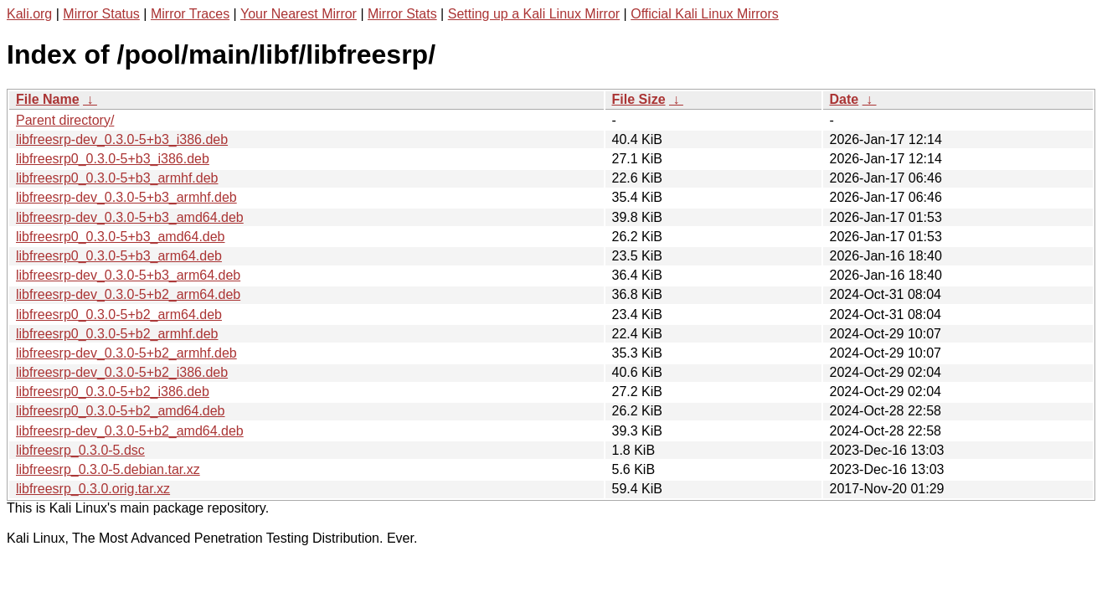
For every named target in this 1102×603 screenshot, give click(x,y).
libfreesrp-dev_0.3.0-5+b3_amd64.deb (130, 217)
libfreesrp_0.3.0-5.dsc (80, 450)
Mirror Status (101, 14)
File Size (639, 99)
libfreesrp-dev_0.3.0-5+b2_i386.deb (122, 372)
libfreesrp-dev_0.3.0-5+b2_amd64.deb (130, 431)
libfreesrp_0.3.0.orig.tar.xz (93, 489)
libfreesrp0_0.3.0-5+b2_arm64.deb (119, 314)
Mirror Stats (402, 14)
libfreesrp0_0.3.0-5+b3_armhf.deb (117, 178)
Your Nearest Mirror (298, 14)
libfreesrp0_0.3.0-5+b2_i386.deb (112, 391)
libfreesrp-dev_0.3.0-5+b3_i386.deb (122, 139)
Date (844, 99)
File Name (48, 99)
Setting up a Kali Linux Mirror (534, 14)
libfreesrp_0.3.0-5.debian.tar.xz (108, 469)
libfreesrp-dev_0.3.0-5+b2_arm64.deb (128, 294)
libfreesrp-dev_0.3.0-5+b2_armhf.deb (126, 353)
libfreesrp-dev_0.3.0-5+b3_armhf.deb (126, 197)
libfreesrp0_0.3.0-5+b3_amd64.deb (120, 236)
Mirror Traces (190, 14)
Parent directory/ (65, 120)
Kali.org (29, 14)
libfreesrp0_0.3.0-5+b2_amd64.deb (120, 411)
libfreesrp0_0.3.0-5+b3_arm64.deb (119, 256)
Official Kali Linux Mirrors (705, 14)
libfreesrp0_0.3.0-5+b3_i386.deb (112, 159)
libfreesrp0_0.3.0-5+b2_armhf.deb (117, 334)
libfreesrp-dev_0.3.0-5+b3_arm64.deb (128, 275)
